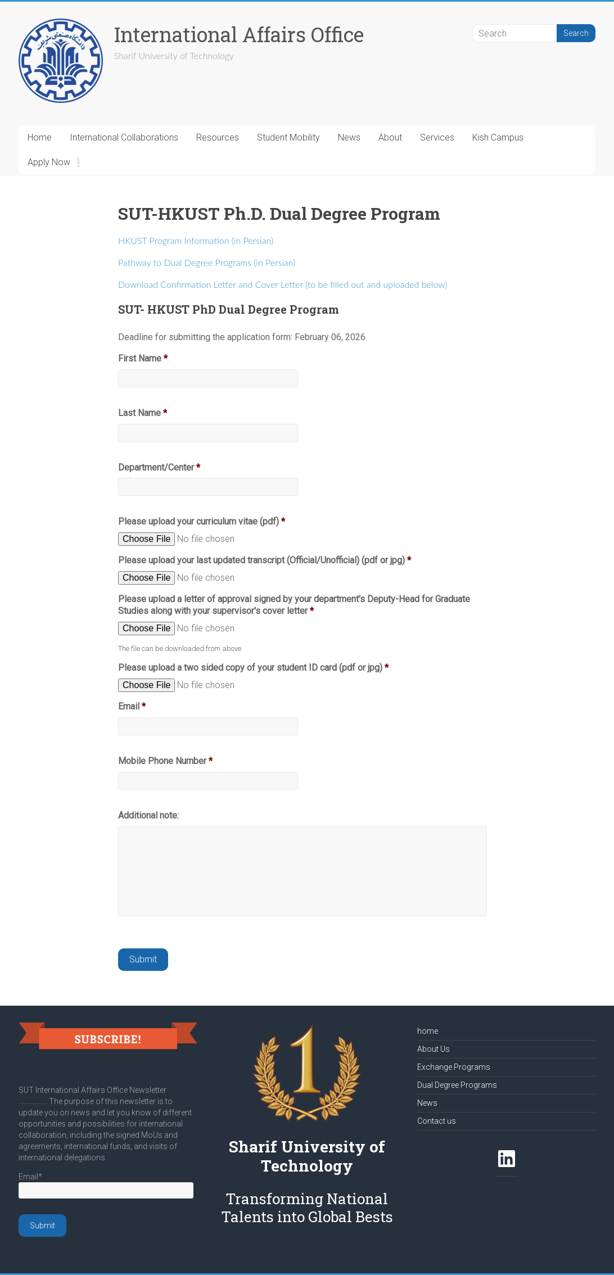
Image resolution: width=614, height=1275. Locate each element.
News (349, 137)
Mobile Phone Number (165, 761)
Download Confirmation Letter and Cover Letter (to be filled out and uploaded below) (282, 284)
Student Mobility (288, 137)
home (427, 1031)
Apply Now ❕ (56, 162)
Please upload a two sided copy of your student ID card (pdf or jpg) (253, 667)
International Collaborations (124, 137)
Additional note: (148, 815)
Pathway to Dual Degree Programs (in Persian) (206, 262)
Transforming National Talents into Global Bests (307, 1207)
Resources (217, 137)
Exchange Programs (453, 1066)
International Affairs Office (239, 34)
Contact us (436, 1120)
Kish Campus (497, 137)
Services (437, 137)
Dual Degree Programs (457, 1084)
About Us (433, 1049)
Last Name (142, 413)
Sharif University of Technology (307, 1156)
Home (40, 137)
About (390, 137)
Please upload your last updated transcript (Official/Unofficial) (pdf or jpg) (264, 560)
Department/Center (159, 467)
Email (132, 706)
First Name (143, 358)
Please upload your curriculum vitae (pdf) (201, 521)
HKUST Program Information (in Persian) (195, 240)
